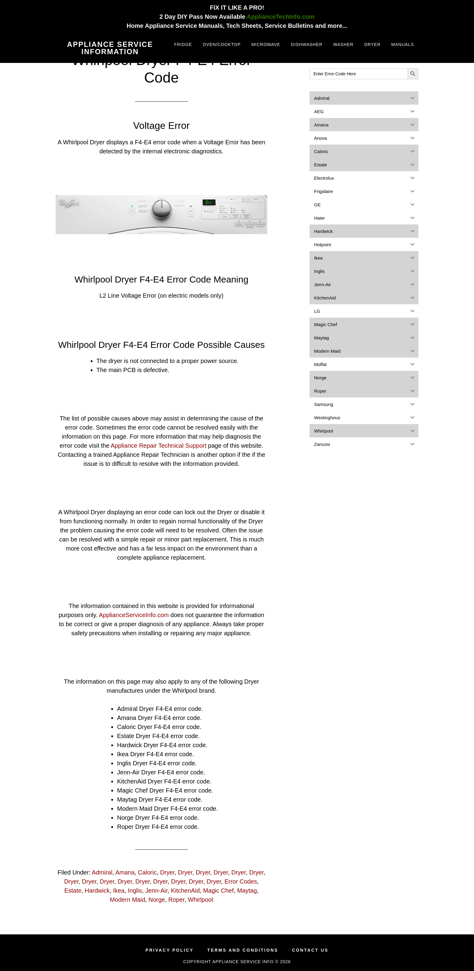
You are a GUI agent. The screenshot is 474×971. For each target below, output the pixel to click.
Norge (156, 899)
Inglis (135, 890)
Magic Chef (218, 890)
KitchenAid (185, 890)
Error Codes (240, 881)
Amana (125, 872)
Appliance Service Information (110, 48)
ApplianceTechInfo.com (280, 16)
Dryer (167, 872)
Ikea (119, 890)
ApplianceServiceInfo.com (134, 615)
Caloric (147, 872)
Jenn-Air (156, 890)
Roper (176, 899)
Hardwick (97, 890)
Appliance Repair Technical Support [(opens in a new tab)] (158, 445)
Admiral (102, 872)
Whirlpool (200, 899)
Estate (73, 890)
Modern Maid (127, 899)
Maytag (247, 890)
